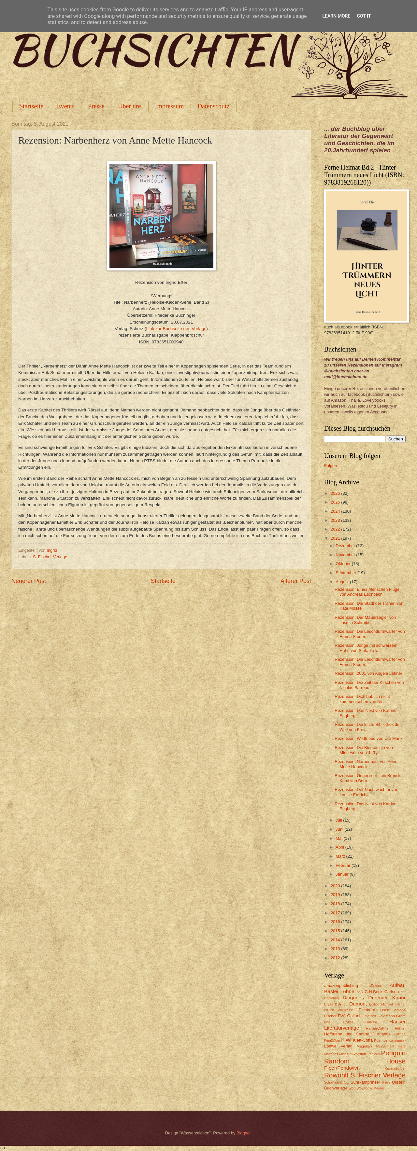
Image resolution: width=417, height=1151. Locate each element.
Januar (343, 874)
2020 (336, 885)
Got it (364, 16)
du (345, 1004)
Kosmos (381, 1040)
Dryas (328, 1004)
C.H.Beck (373, 991)
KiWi (346, 1040)
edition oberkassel (339, 1010)
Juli (339, 820)
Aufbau (398, 985)
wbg (352, 1088)
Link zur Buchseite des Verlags (176, 328)
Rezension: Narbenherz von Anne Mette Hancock (366, 764)
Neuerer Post (28, 581)
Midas (343, 1054)
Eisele (385, 1010)
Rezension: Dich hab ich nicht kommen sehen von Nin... (362, 699)
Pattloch (373, 1054)
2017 (336, 912)
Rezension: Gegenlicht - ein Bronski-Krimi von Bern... (369, 778)
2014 (336, 939)
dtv (338, 1003)
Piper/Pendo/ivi (341, 1068)
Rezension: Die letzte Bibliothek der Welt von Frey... (368, 727)
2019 (336, 894)
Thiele (385, 1082)
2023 (336, 520)
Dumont (358, 1003)
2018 (336, 903)
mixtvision (358, 1054)
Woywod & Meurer (370, 1088)
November (346, 554)
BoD (359, 992)
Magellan (364, 1046)
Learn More (336, 16)
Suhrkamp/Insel (365, 1082)
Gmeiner (369, 1016)
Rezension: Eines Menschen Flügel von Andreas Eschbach (367, 592)
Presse (96, 106)
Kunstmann (397, 1040)
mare (402, 1046)
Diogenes (353, 997)
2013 (336, 948)
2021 (336, 538)
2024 (336, 511)
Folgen (330, 465)
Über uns (130, 106)
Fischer (330, 1016)
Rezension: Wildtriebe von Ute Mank (368, 738)
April (340, 847)
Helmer (400, 1028)
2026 (336, 493)
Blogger (244, 1132)
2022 (336, 529)
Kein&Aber (332, 1040)
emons (400, 1010)
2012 (336, 957)
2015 (336, 930)
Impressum (169, 106)
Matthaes (331, 1054)
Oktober (344, 563)
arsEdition (374, 986)
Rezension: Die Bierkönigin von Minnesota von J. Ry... (364, 750)
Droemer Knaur (387, 997)
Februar (344, 865)
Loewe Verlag (338, 1046)
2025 (336, 502)
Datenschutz (213, 106)
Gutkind (371, 1022)
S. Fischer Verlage (50, 556)
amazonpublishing (341, 985)
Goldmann (386, 1016)
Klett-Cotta (363, 1040)
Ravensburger (395, 1068)
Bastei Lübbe (339, 991)
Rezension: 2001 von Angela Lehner (368, 673)
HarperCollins (377, 1028)
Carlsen (391, 991)
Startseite (31, 106)
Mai (339, 838)
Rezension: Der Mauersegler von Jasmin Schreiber (365, 620)
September (346, 572)
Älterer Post (295, 581)
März (341, 856)
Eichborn (367, 1009)
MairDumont (385, 1046)
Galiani (353, 1015)
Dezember (346, 545)
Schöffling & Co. (336, 1082)
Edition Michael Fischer (387, 1004)
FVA (342, 1015)
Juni (340, 829)
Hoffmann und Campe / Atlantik (357, 1034)
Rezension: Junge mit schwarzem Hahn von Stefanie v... (366, 648)
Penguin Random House (365, 1057)
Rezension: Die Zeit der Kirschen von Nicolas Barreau (369, 685)
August (343, 581)
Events (65, 106)
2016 (336, 921)
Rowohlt (336, 1075)
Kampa (400, 1034)
